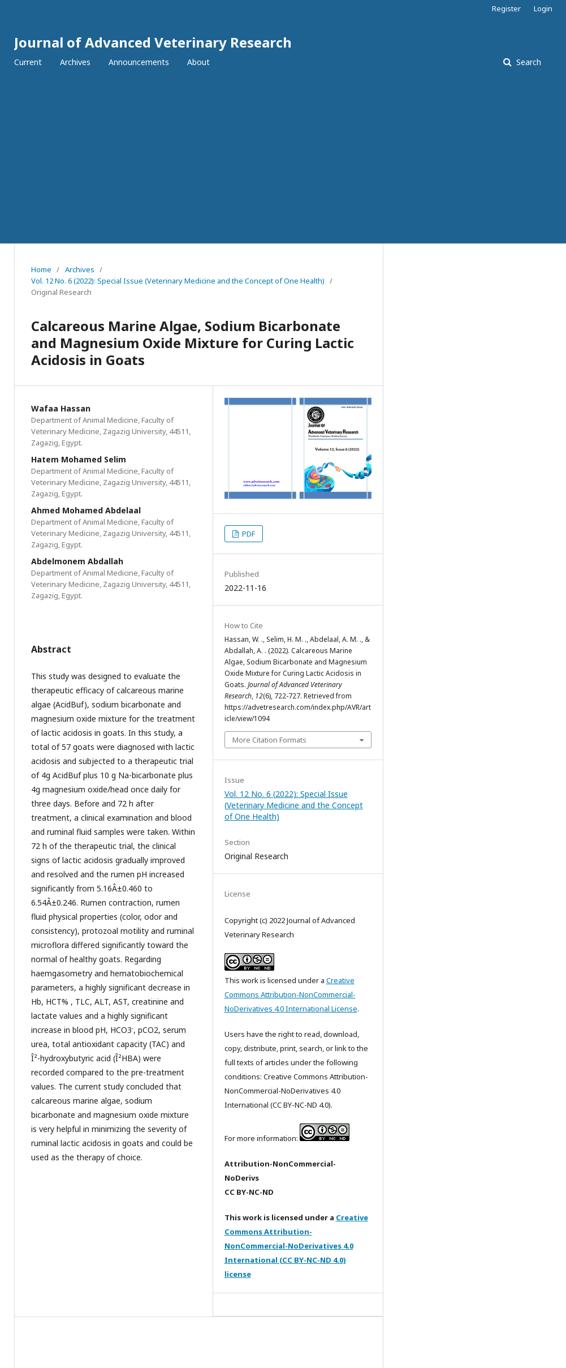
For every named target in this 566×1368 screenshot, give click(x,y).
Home (41, 269)
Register (506, 8)
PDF (247, 534)
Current (28, 62)
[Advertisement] (283, 158)
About (198, 62)
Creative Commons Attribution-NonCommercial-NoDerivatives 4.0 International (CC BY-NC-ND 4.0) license (296, 1245)
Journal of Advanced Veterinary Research (153, 42)
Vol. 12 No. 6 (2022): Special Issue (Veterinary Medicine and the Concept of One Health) (178, 281)
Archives (75, 62)
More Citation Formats (269, 740)
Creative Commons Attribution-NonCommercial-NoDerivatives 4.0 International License (290, 994)
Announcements (139, 62)
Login (543, 8)
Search (527, 62)
